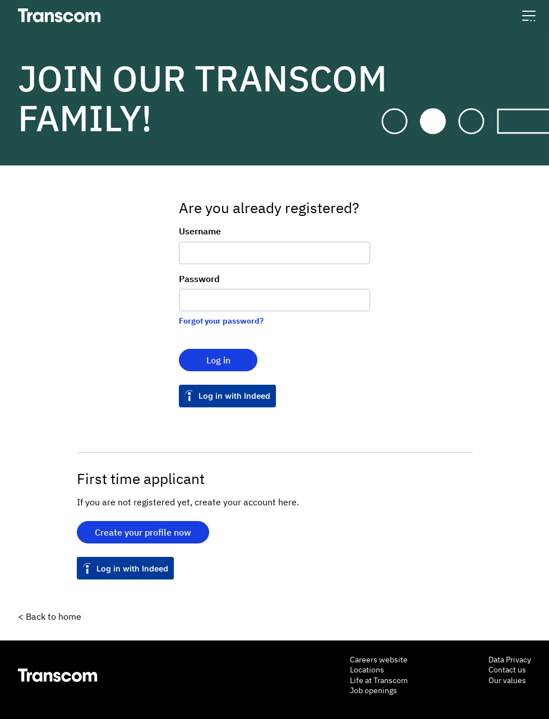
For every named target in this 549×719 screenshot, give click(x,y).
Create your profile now (143, 532)
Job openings (373, 690)
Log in (218, 360)
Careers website (379, 660)
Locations (367, 670)
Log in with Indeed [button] (234, 395)
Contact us (507, 670)
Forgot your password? (221, 321)
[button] (529, 15)
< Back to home (49, 616)
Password (199, 278)
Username (200, 231)
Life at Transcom (379, 680)
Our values (507, 680)
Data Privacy (509, 660)
